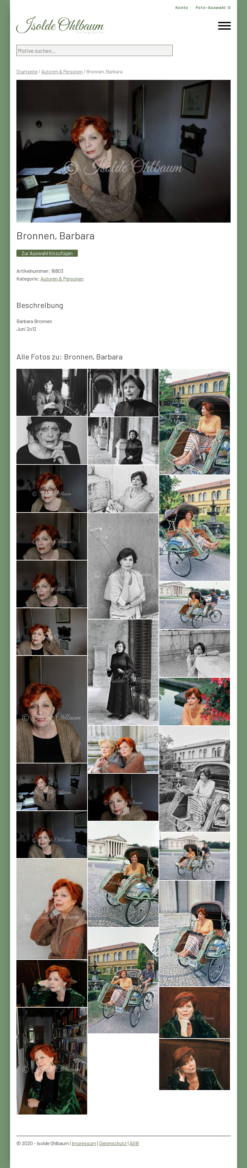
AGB (134, 1143)
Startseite (27, 71)
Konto (181, 7)
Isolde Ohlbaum (59, 26)
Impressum (84, 1143)
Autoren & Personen (62, 71)
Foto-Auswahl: (213, 7)
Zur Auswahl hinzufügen (47, 253)
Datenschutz (113, 1143)
